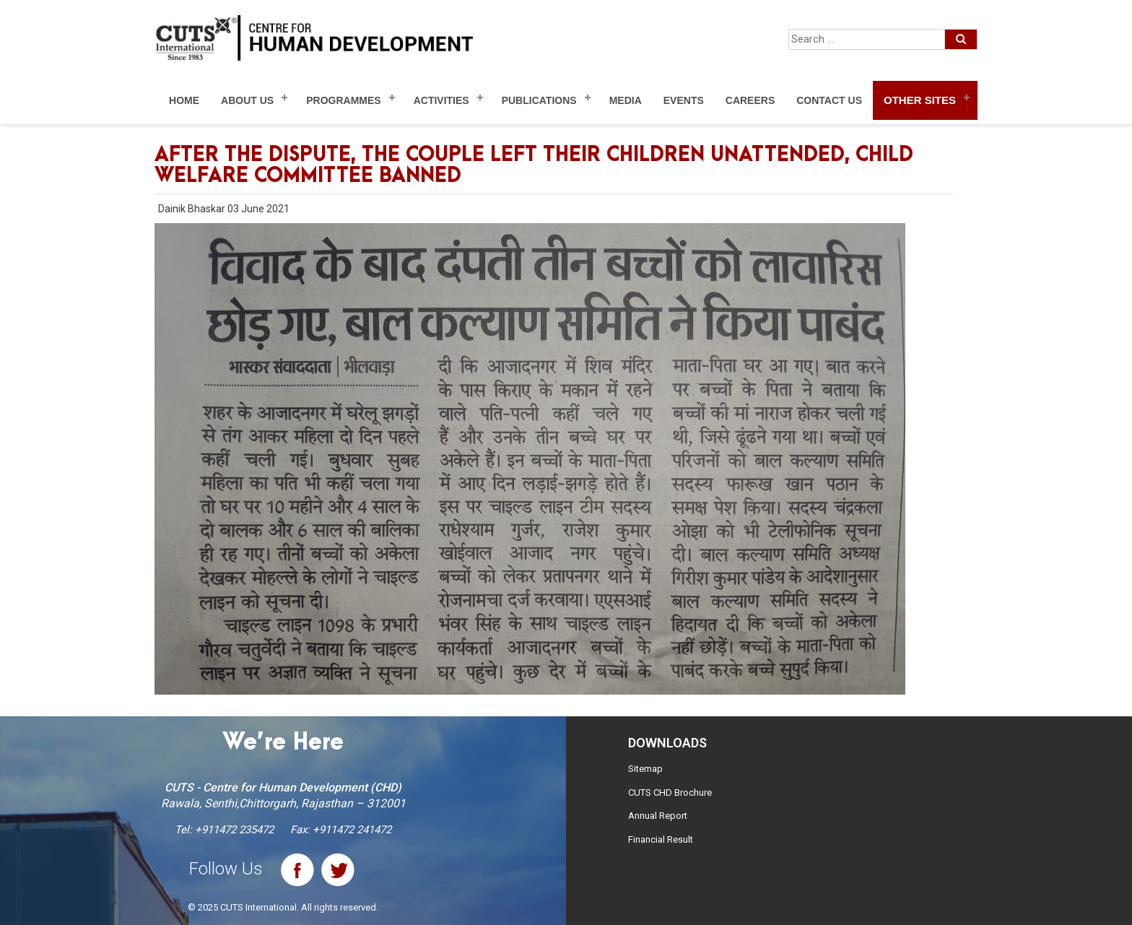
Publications (539, 100)
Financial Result (660, 839)
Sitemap (645, 768)
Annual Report (657, 815)
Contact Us (829, 100)
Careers (750, 100)
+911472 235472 (234, 829)
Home (184, 100)
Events (683, 100)
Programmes (343, 100)
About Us (247, 100)
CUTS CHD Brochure (670, 792)
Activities (441, 100)
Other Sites (920, 100)
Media (625, 100)
